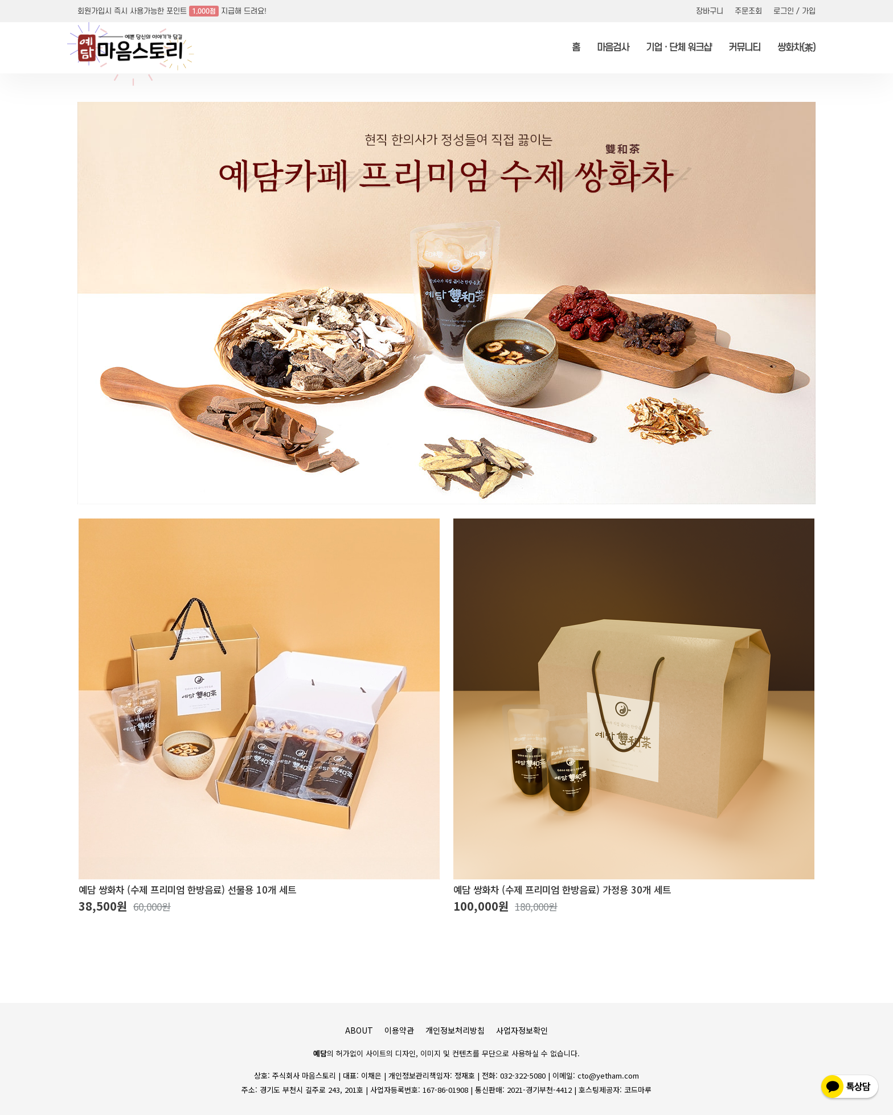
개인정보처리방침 (455, 1030)
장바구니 (709, 11)
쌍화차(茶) (796, 48)
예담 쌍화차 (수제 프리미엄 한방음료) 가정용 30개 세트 (562, 890)
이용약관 (399, 1030)
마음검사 (613, 48)
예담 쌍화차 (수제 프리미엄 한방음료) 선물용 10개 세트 (187, 890)
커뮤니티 (744, 48)
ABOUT (359, 1030)
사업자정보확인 (522, 1030)
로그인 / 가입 (794, 11)
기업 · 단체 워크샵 (678, 48)
